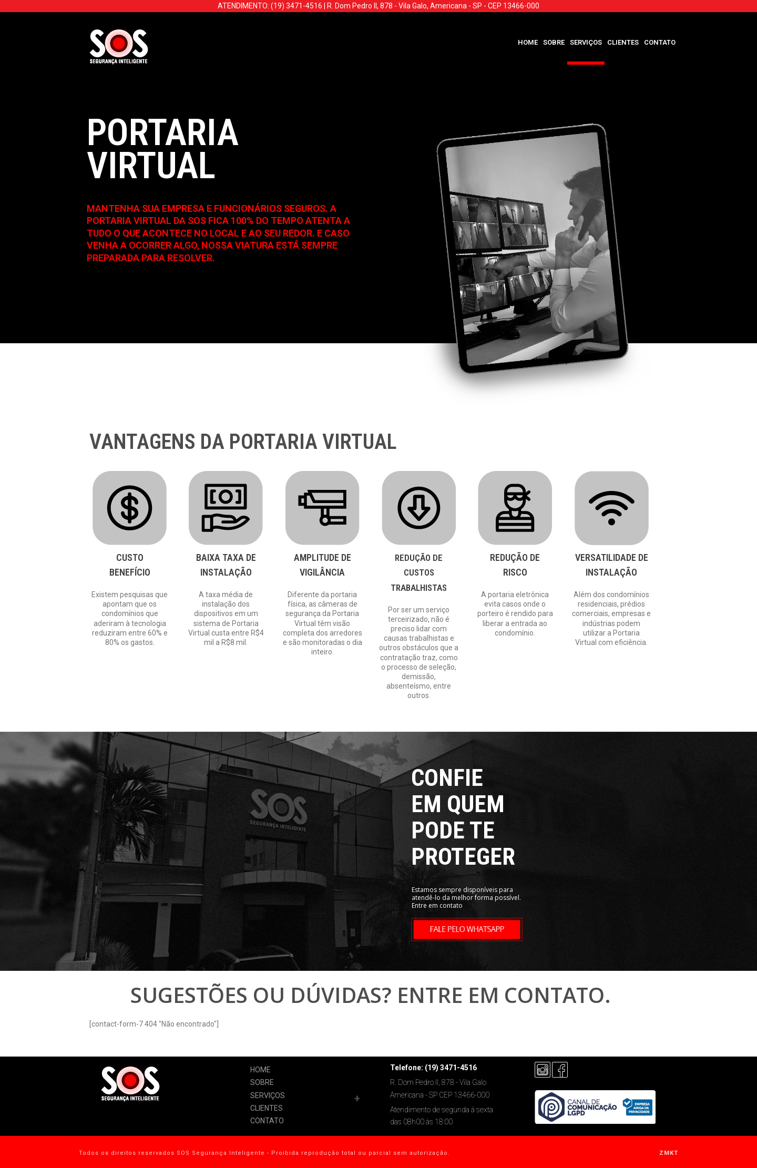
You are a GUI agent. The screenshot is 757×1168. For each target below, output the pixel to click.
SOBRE (554, 42)
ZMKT (668, 1153)
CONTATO (660, 42)
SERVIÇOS (586, 42)
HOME (528, 42)
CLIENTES (623, 42)
